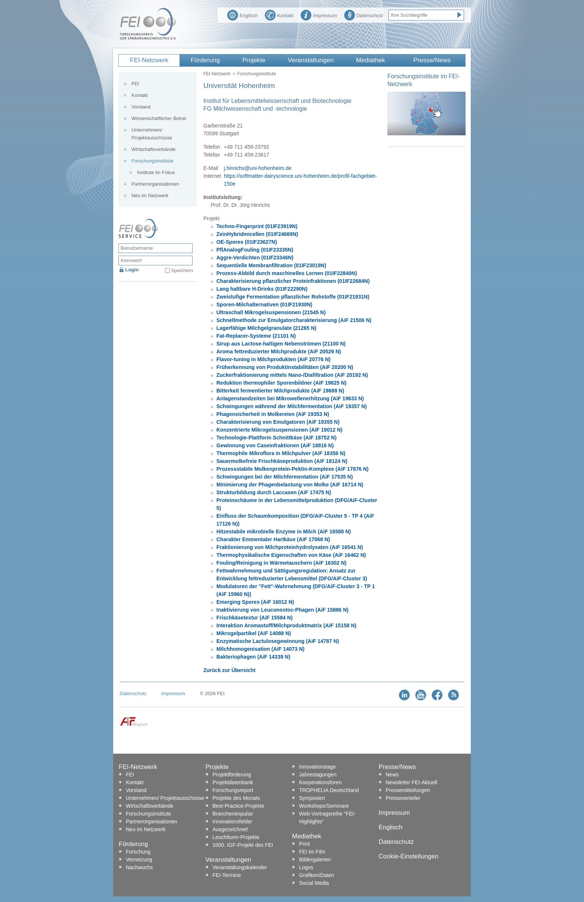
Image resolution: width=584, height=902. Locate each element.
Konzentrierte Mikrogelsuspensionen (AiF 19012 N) (279, 430)
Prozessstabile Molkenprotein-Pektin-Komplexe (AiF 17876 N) (292, 469)
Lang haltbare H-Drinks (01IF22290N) (261, 289)
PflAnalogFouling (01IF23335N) (254, 250)
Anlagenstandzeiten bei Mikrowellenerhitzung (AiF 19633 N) (290, 398)
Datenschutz (363, 14)
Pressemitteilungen (408, 790)
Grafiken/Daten (316, 875)
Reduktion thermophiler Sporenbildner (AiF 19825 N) (281, 383)
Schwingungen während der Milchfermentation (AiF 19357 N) (291, 406)
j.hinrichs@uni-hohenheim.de (258, 168)
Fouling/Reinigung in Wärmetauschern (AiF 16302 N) (281, 563)
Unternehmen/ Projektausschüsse (151, 134)
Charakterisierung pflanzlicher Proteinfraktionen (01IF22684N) (293, 281)
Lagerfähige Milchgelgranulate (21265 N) (266, 328)
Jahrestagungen (317, 775)
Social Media (314, 883)
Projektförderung (232, 775)
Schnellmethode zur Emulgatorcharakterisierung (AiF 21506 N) (293, 320)
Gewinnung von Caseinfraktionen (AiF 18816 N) (275, 445)
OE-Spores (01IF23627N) (246, 242)
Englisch (242, 14)
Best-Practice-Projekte (238, 806)
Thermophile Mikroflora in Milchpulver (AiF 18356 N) (280, 453)
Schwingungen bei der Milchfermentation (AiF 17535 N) (284, 477)
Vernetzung (139, 859)
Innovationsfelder (233, 821)
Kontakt (279, 14)
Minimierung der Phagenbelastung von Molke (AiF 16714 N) (289, 485)
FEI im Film (312, 852)
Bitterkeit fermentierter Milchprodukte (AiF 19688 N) (280, 391)
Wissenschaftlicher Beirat (158, 118)
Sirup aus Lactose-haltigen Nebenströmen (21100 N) (281, 344)
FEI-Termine (227, 875)
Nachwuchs (139, 867)
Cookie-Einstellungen (409, 856)
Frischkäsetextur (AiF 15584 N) (254, 618)
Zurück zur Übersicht (229, 670)
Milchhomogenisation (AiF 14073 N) (260, 649)
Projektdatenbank (233, 782)
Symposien (312, 798)
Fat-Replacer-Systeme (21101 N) (256, 336)
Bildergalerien (315, 859)
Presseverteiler (403, 798)
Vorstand (140, 107)
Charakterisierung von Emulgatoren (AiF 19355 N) (278, 422)
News (392, 775)
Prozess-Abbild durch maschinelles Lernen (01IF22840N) (286, 273)
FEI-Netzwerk (149, 60)
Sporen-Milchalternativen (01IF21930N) (264, 305)
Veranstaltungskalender (240, 867)
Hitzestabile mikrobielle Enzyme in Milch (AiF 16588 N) (283, 531)
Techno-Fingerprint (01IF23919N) (257, 226)
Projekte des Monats (236, 798)
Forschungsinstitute (256, 73)
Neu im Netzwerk (149, 195)
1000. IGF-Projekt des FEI (243, 845)
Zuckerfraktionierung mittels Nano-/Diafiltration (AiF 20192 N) (292, 375)
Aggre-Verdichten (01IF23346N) (254, 258)
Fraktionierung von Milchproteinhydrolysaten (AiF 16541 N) (289, 547)
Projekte (253, 60)
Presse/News (432, 60)
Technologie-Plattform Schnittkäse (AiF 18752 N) (276, 438)
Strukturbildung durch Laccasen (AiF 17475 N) (273, 492)
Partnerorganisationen (155, 184)
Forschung (138, 852)
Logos (306, 867)
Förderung (205, 60)
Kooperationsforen (320, 782)
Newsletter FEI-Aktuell (411, 782)
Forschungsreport (233, 790)
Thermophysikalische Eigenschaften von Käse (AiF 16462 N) (291, 555)
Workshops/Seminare (324, 806)
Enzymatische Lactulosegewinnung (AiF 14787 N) (277, 641)
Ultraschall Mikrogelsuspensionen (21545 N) (271, 312)
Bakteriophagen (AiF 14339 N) (253, 657)
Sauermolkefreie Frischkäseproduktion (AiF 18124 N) (281, 461)
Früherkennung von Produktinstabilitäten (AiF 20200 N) (284, 367)
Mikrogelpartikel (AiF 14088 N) (253, 633)
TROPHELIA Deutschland (329, 790)
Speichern (182, 270)
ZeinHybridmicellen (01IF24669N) (257, 234)
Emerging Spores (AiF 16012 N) (255, 602)
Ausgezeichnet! (230, 829)
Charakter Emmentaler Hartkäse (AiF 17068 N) (273, 539)
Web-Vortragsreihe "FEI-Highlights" (327, 817)
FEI (135, 83)
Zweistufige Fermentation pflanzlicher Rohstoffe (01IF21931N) (292, 297)
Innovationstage (317, 767)
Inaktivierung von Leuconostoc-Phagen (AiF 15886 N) (282, 610)
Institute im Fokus (156, 172)
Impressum (319, 14)
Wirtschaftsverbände (153, 149)
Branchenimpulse (233, 814)
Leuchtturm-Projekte (236, 837)
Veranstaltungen (311, 60)
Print (304, 844)
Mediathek (370, 60)
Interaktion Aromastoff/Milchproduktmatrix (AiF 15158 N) (286, 625)
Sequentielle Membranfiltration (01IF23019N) (271, 265)
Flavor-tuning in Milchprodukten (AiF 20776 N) (273, 359)
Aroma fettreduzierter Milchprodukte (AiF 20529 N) (278, 351)
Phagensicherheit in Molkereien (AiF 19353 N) (272, 414)
